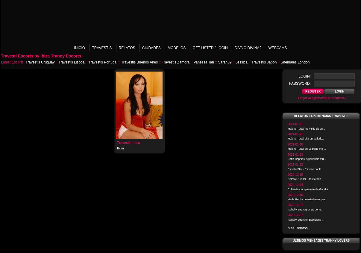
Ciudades (151, 48)
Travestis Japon (264, 62)
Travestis (102, 48)
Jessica (242, 62)
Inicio (79, 48)
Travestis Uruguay (39, 62)
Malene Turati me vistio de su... (306, 128)
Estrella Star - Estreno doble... (306, 169)
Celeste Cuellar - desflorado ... (306, 179)
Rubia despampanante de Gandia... (309, 189)
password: (300, 83)
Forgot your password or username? (322, 98)
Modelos (177, 48)
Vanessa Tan (204, 62)
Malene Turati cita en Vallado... (306, 138)
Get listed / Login (210, 48)
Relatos (127, 48)
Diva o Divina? (248, 48)
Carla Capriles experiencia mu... (307, 158)
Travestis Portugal (103, 62)
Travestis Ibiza (128, 143)
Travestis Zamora (175, 62)
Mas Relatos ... (300, 228)
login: (304, 76)
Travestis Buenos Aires (139, 62)
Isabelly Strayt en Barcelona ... (306, 219)
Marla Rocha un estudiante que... (307, 199)
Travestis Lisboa (72, 62)
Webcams (278, 48)
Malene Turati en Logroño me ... (307, 148)
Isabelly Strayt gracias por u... (305, 209)
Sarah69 (224, 62)
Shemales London (295, 62)
